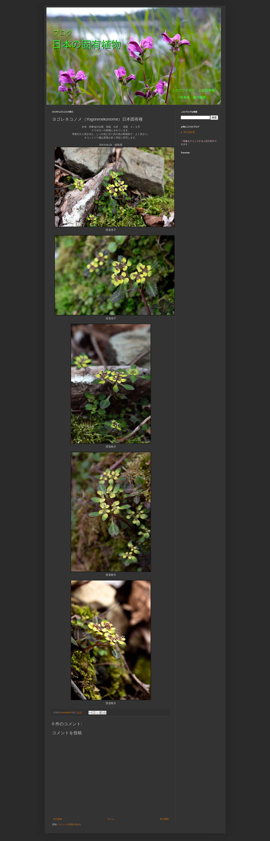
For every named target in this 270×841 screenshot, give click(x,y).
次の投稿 (57, 819)
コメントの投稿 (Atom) (69, 824)
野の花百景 (189, 132)
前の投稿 (164, 819)
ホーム (110, 819)
